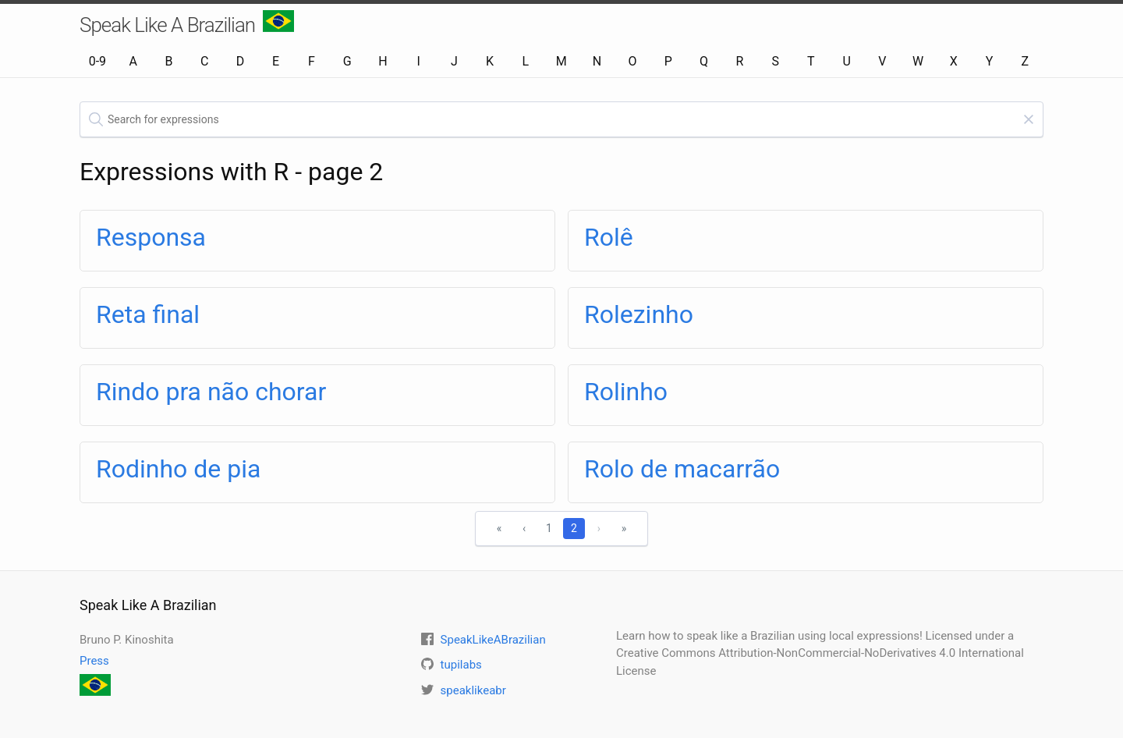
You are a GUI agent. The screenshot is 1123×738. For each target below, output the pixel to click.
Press (94, 661)
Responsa (151, 237)
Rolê (608, 237)
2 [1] (574, 528)
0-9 (97, 61)
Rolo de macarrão (682, 469)
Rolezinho (638, 314)
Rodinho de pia (178, 469)
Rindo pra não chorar (211, 391)
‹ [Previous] (524, 528)
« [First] (499, 528)
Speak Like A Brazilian (187, 23)
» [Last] (624, 528)
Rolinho (626, 391)
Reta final (148, 314)
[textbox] (561, 119)
